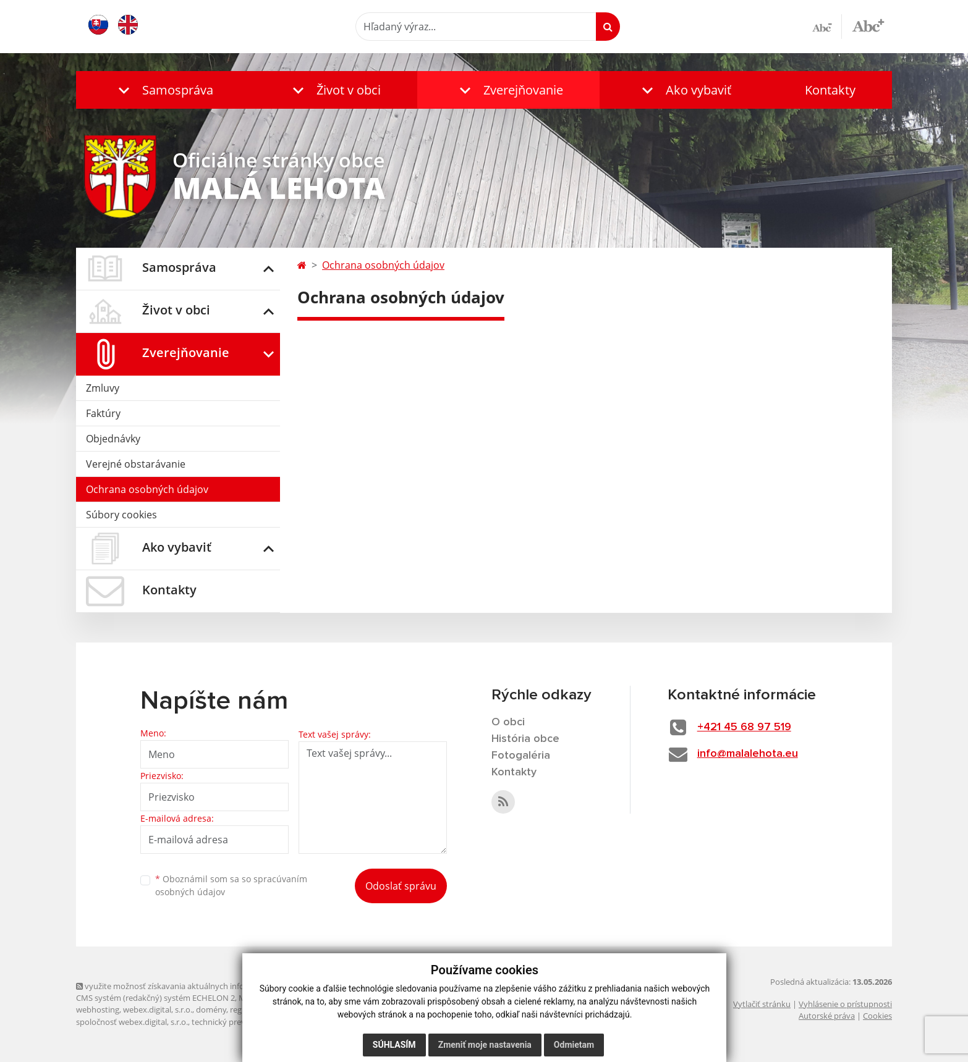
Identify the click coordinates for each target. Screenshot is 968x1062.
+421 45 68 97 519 (744, 727)
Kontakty (830, 90)
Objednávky (113, 438)
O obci (508, 722)
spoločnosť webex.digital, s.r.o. (132, 1021)
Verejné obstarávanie (135, 464)
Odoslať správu (400, 886)
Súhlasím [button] (393, 1045)
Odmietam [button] (573, 1045)
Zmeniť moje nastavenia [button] (484, 1045)
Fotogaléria (520, 755)
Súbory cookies (121, 514)
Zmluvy (102, 388)
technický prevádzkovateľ (239, 1021)
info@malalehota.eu (747, 753)
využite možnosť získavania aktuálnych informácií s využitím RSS (198, 986)
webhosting (97, 1009)
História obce (525, 738)
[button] (163, 90)
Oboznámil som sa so (231, 885)
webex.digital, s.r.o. (157, 1009)
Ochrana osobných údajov (147, 489)
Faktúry (103, 413)
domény (211, 1009)
